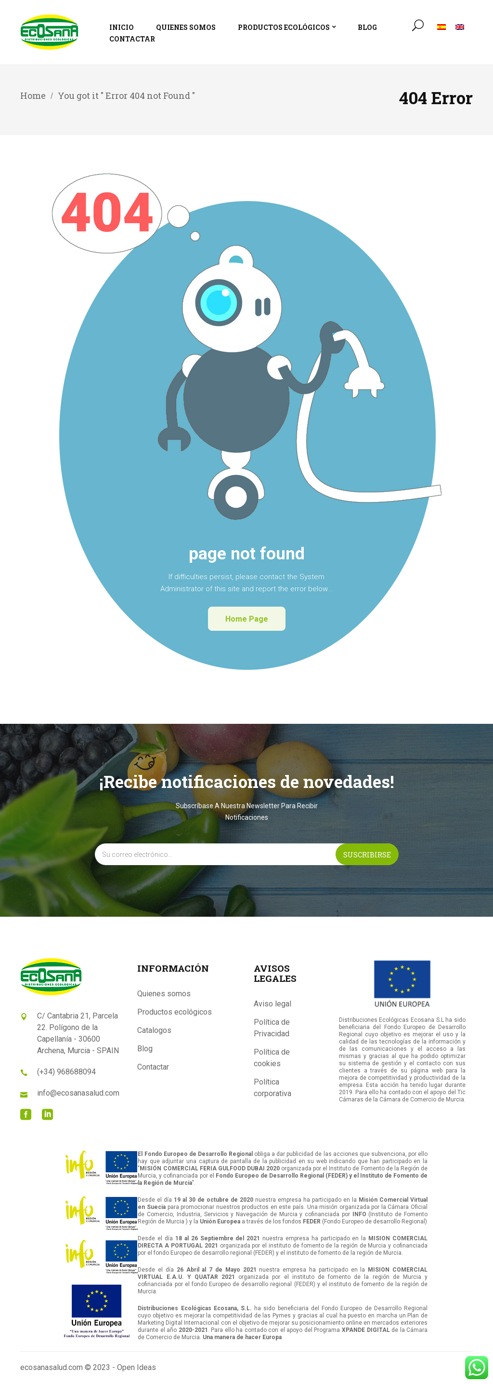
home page (246, 619)
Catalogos (154, 1030)
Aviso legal (272, 1003)
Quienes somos (164, 993)
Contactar (153, 1067)
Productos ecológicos (174, 1012)
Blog (145, 1048)
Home (33, 95)
